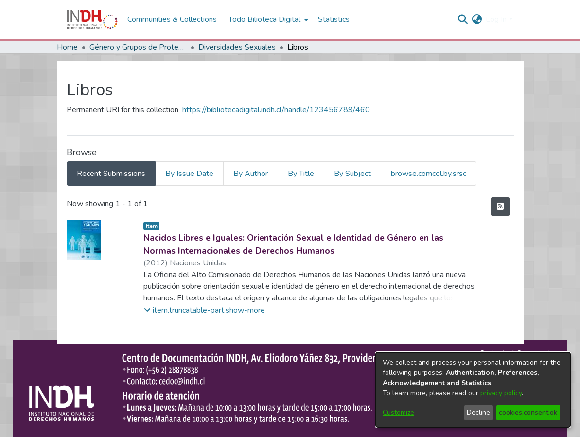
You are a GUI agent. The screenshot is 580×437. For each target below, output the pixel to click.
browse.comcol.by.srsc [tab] (428, 173)
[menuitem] (477, 19)
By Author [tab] (250, 173)
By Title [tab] (301, 173)
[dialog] (473, 389)
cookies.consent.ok (528, 412)
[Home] (92, 19)
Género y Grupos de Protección (138, 47)
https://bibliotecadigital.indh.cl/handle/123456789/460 (276, 110)
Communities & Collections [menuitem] (172, 19)
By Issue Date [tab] (189, 173)
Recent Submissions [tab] (111, 173)
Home (67, 47)
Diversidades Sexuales (237, 47)
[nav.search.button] (463, 19)
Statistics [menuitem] (334, 19)
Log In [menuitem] (496, 19)
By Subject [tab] (352, 173)
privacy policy (501, 393)
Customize (398, 412)
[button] (204, 310)
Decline (478, 412)
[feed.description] (500, 206)
